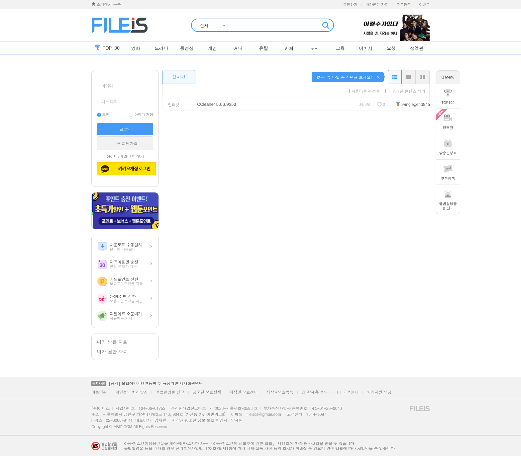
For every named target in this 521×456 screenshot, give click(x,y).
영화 (135, 48)
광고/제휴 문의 (315, 392)
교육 (340, 48)
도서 (314, 48)
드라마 (161, 48)
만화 (288, 48)
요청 (391, 48)
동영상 (187, 48)
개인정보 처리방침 (131, 392)
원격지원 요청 (379, 392)
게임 (212, 48)
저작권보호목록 (279, 392)
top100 (107, 47)
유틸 (263, 48)
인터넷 (173, 104)
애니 (237, 48)
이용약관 (99, 392)
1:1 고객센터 (347, 392)
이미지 (365, 48)
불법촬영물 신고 (170, 392)
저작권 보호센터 (243, 392)
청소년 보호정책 (207, 392)
